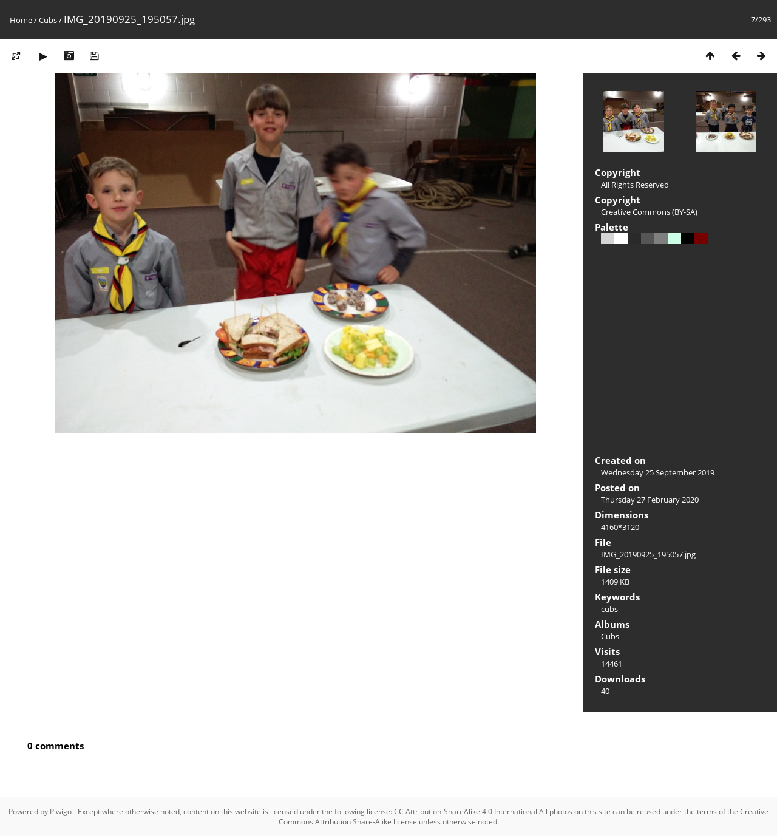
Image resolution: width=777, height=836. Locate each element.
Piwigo (61, 811)
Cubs (48, 20)
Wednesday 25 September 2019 (657, 472)
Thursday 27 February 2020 (650, 499)
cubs (609, 608)
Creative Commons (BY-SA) (649, 211)
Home (21, 20)
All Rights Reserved (635, 184)
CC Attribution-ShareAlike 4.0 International (465, 811)
